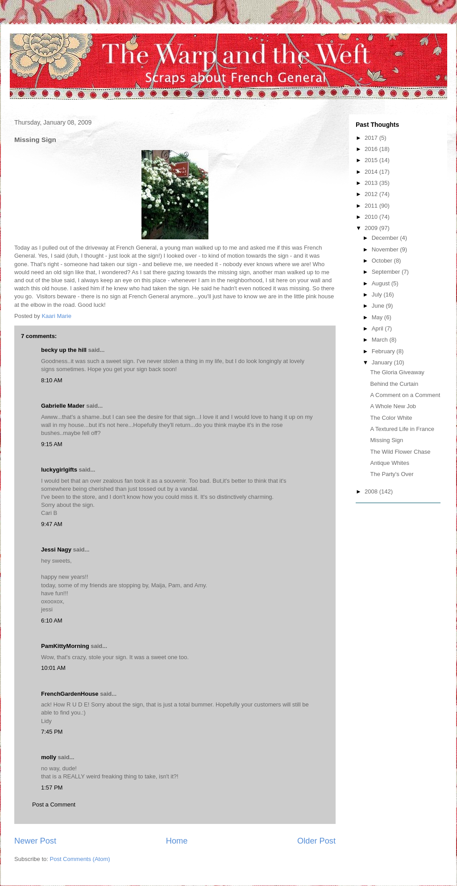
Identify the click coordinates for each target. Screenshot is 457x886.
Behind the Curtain (394, 383)
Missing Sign (386, 440)
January (383, 362)
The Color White (391, 417)
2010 (372, 216)
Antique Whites (389, 463)
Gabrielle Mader (63, 405)
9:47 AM (51, 524)
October (383, 260)
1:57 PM (51, 787)
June (379, 305)
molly (48, 757)
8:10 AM (51, 380)
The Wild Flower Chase (400, 451)
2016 (372, 149)
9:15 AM (51, 444)
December (386, 237)
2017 (372, 137)
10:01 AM (53, 667)
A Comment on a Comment (405, 395)
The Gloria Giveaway (397, 372)
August (381, 283)
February (384, 351)
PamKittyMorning (65, 646)
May (378, 317)
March (381, 339)
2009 (372, 228)
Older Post (316, 840)
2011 (372, 205)
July (378, 294)
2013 (372, 183)
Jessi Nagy (56, 549)
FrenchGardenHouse (70, 693)
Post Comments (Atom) (80, 859)
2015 (372, 160)
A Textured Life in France (402, 429)
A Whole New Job (393, 406)
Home (177, 840)
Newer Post (35, 840)
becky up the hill (64, 350)
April (378, 328)
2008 (372, 491)
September (387, 271)
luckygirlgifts (59, 469)
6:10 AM (51, 620)
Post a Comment (53, 804)
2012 (372, 194)
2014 (372, 171)
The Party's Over (391, 474)
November (386, 249)
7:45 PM (51, 731)
